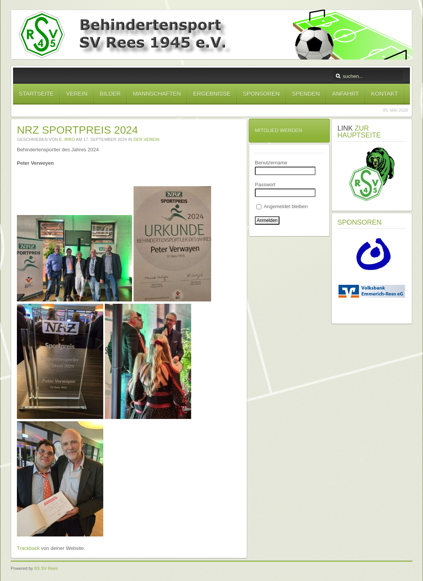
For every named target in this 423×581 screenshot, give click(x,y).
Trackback (28, 548)
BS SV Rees (46, 568)
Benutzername (271, 163)
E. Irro (67, 139)
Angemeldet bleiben (282, 206)
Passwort (265, 184)
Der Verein (146, 139)
